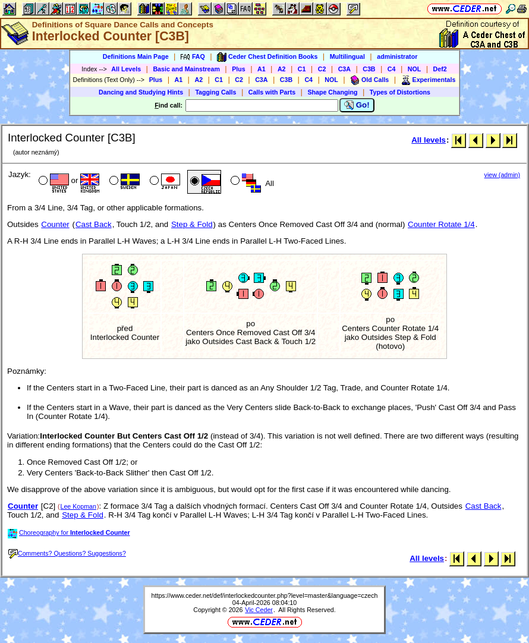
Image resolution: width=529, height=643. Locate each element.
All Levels (126, 69)
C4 (392, 69)
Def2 (440, 69)
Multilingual (347, 56)
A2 (282, 69)
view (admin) (502, 174)
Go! (357, 105)
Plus (238, 69)
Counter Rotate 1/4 (441, 224)
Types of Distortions (400, 92)
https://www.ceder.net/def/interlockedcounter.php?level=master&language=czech (265, 595)
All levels (428, 139)
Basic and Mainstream (186, 69)
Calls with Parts (271, 92)
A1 (261, 69)
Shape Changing (332, 92)
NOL (414, 69)
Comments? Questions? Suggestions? (67, 553)
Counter (55, 224)
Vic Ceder (259, 609)
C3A (344, 69)
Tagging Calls (215, 92)
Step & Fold (192, 224)
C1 (302, 69)
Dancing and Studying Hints (141, 92)
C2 (322, 69)
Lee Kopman (78, 506)
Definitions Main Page (136, 56)
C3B (369, 69)
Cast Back (93, 224)
